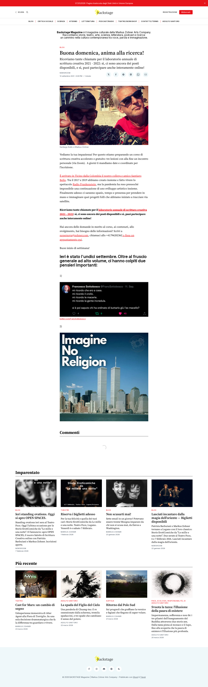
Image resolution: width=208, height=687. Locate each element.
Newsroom (65, 73)
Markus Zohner (68, 532)
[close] (205, 3)
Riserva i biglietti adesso (78, 514)
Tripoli (143, 677)
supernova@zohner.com (74, 235)
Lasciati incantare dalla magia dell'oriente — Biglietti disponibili (171, 518)
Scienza (61, 21)
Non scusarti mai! (118, 514)
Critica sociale (45, 21)
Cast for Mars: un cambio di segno (35, 607)
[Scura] (19, 12)
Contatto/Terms (149, 21)
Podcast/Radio (106, 21)
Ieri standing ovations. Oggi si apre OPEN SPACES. (35, 516)
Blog (31, 21)
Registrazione (170, 12)
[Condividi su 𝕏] (108, 74)
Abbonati (185, 12)
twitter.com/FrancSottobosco (73, 319)
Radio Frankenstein (84, 184)
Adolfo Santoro (170, 21)
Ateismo (73, 21)
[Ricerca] (27, 12)
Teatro (19, 601)
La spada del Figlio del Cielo (80, 605)
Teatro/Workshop (127, 21)
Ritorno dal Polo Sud (120, 605)
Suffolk (110, 601)
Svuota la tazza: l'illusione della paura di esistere (169, 609)
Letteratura (88, 21)
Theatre (65, 510)
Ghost (135, 677)
